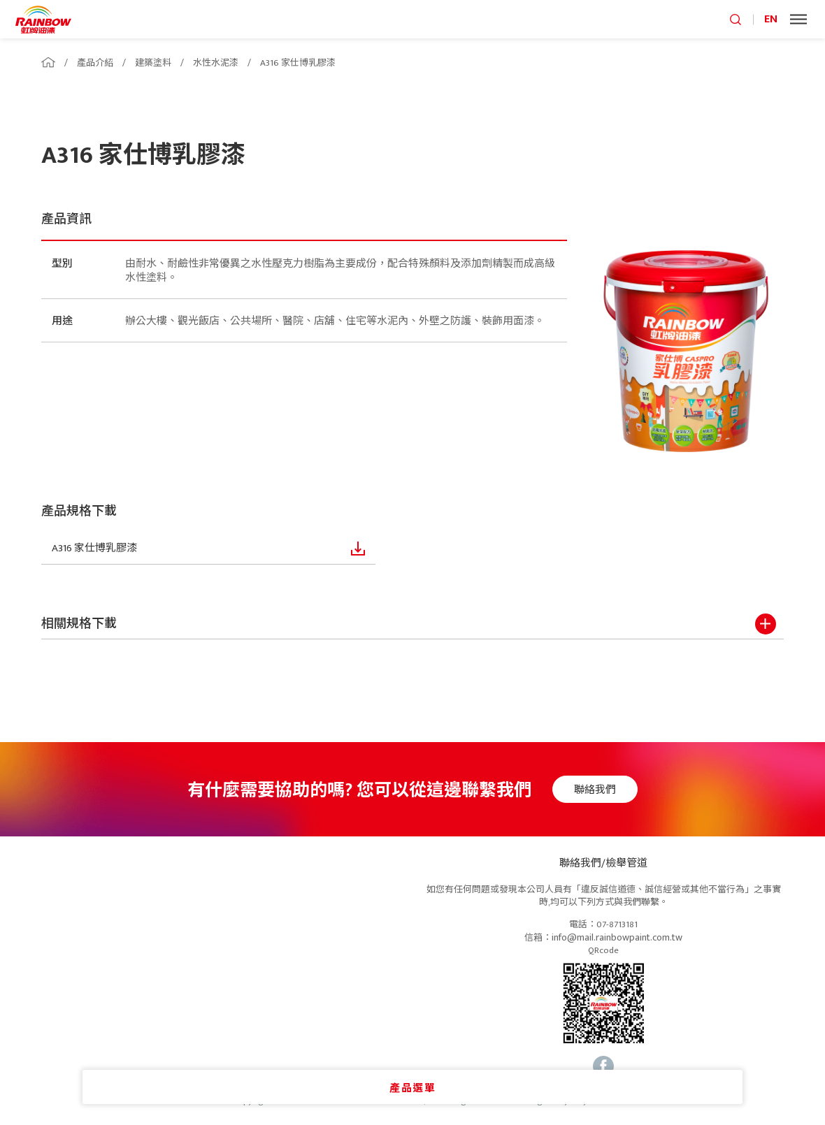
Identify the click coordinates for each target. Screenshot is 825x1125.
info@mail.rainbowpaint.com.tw (617, 938)
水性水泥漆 (215, 63)
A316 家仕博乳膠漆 (298, 63)
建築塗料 (153, 63)
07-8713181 (617, 925)
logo (43, 19)
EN (770, 19)
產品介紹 (95, 63)
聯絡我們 (602, 790)
